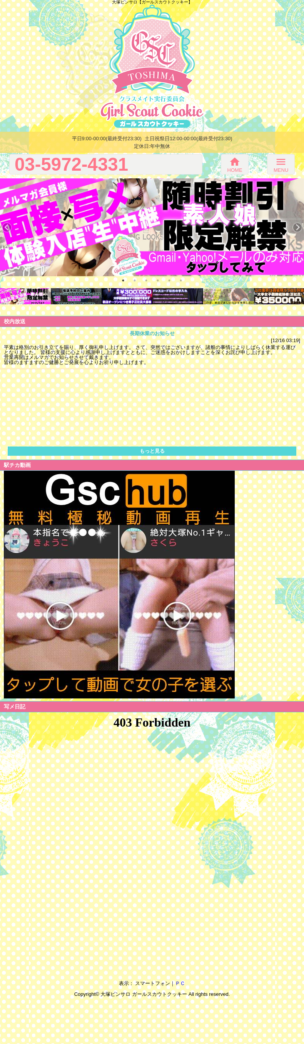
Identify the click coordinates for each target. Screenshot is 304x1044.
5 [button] (169, 280)
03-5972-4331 (71, 164)
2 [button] (135, 280)
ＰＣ (180, 983)
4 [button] (158, 280)
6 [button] (181, 280)
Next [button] (297, 227)
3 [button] (146, 280)
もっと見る (152, 451)
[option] (152, 227)
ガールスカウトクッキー (159, 994)
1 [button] (123, 280)
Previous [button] (7, 227)
